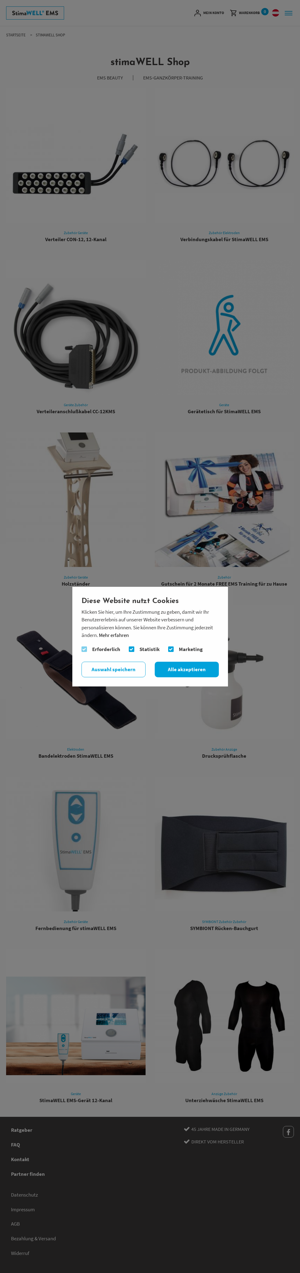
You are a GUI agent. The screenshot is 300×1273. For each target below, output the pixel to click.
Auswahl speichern (114, 669)
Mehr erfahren (114, 635)
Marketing (191, 649)
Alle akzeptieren (187, 669)
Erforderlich (106, 649)
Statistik (149, 649)
